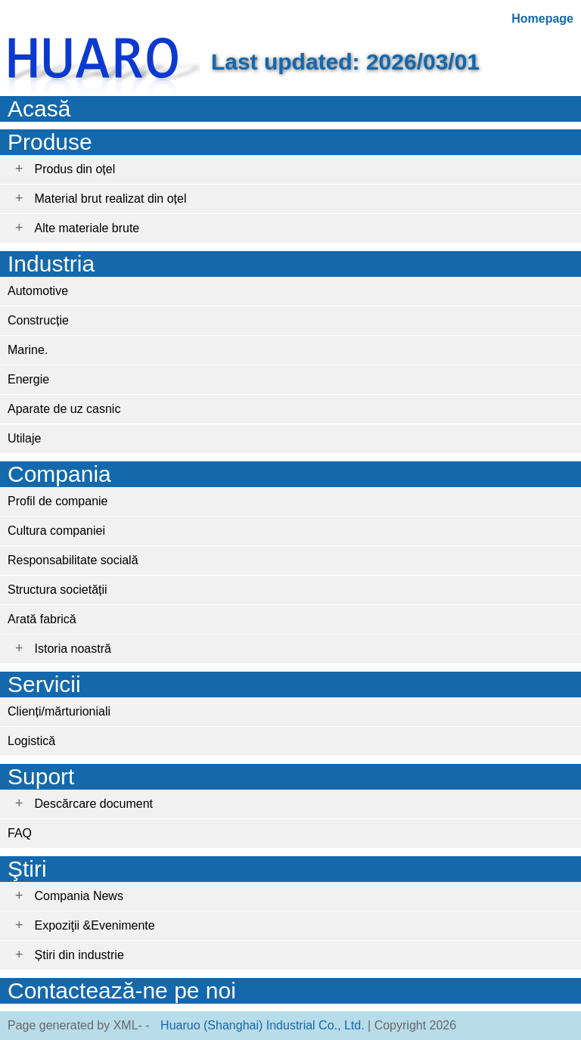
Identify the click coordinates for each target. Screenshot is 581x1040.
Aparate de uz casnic (64, 408)
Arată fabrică (42, 619)
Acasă (39, 108)
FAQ (20, 833)
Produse (50, 141)
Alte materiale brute (87, 228)
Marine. (28, 349)
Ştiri (27, 868)
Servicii (44, 684)
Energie (28, 379)
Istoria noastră (73, 648)
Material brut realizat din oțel (111, 198)
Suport (41, 776)
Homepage (542, 18)
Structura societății (57, 589)
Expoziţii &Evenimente (95, 925)
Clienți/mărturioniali (59, 711)
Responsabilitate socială (73, 560)
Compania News (79, 895)
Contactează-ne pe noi (122, 990)
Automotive (38, 290)
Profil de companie (58, 501)
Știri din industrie (79, 954)
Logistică (31, 740)
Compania (59, 473)
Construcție (38, 320)
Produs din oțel (75, 169)
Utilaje (24, 438)
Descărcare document (94, 803)
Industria (51, 263)
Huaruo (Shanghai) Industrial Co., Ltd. (262, 1025)
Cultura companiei (56, 530)
